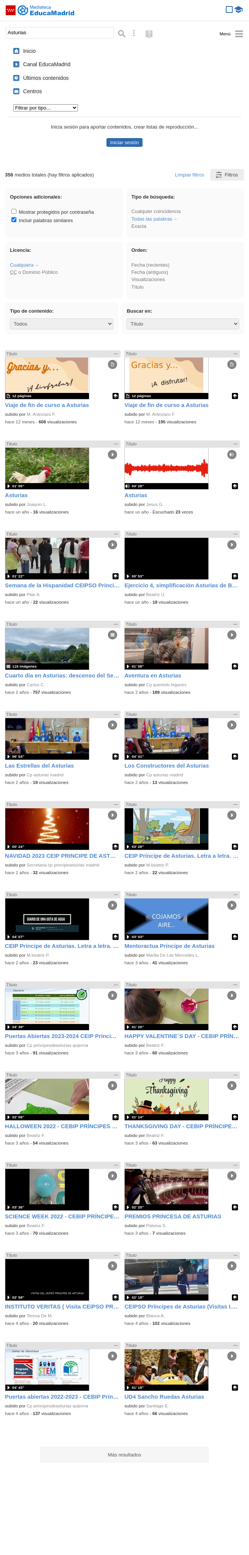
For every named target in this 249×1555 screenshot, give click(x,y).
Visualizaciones (148, 279)
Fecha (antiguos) (149, 272)
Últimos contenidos (46, 78)
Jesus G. (155, 504)
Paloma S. (156, 1225)
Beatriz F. (155, 1045)
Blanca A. (155, 1315)
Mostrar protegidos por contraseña (52, 212)
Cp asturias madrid (45, 775)
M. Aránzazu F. (41, 414)
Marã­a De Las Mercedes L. (172, 955)
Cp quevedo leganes (166, 684)
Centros (32, 91)
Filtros (226, 175)
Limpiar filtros (189, 175)
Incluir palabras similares (42, 220)
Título (137, 287)
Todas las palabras (151, 219)
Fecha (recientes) (150, 265)
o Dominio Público (34, 272)
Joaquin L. (37, 504)
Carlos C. (36, 684)
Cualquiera (21, 265)
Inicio (29, 51)
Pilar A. (34, 594)
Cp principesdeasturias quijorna (57, 1045)
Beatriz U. (156, 594)
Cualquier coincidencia (156, 211)
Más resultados (124, 1455)
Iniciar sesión (124, 142)
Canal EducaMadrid (47, 64)
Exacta (138, 226)
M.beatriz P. (157, 865)
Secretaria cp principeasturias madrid (63, 865)
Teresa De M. (40, 1315)
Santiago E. (157, 1406)
